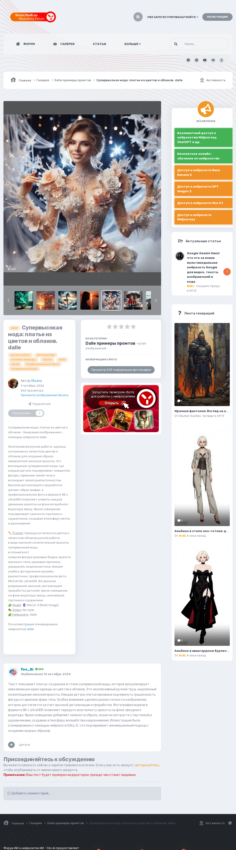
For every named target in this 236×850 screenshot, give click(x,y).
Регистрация (217, 16)
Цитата (24, 744)
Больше (132, 44)
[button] (8, 300)
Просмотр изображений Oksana (44, 395)
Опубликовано (46, 674)
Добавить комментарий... (29, 793)
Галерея (67, 44)
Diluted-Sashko (190, 416)
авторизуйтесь (147, 765)
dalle (30, 629)
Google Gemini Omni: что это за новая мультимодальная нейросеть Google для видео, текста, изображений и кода (203, 267)
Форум (29, 44)
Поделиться (39, 404)
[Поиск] (191, 44)
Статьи (99, 44)
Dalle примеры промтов (110, 343)
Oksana (36, 381)
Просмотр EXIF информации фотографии (121, 369)
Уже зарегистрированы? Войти (172, 17)
